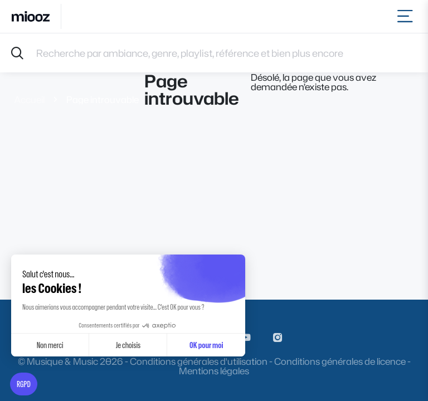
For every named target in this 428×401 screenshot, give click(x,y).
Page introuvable (102, 99)
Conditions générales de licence (340, 361)
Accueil (29, 99)
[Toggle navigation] (407, 16)
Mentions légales (214, 370)
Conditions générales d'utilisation (199, 361)
